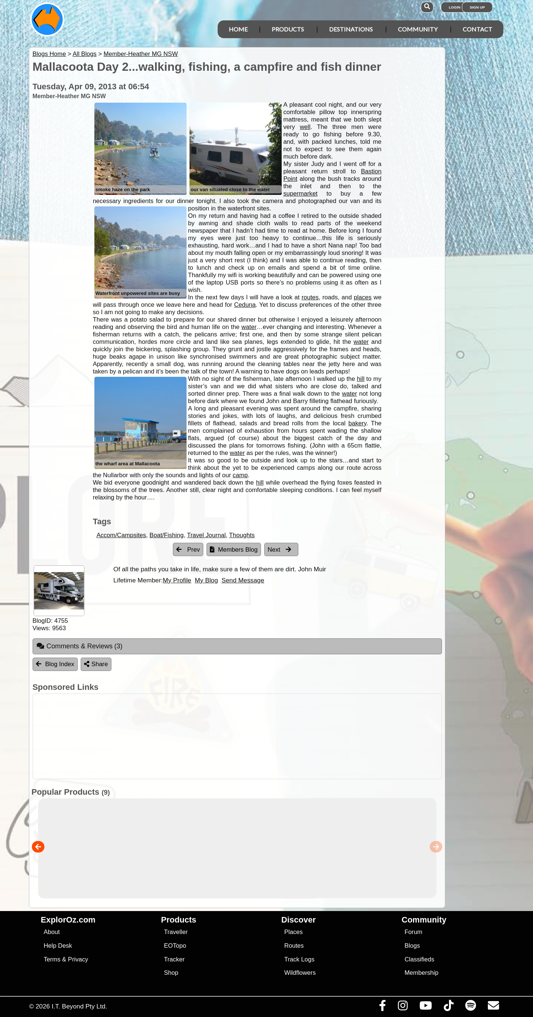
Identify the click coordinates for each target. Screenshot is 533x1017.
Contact (477, 29)
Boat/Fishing (167, 535)
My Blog (206, 580)
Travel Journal (206, 535)
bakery (357, 423)
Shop (171, 972)
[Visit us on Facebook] (382, 1007)
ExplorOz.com (68, 919)
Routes (294, 945)
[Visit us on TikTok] (448, 1007)
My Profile (177, 580)
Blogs (412, 945)
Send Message (242, 580)
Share (96, 664)
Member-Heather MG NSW (141, 53)
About (52, 931)
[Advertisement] (273, 736)
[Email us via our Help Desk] (493, 1007)
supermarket (300, 193)
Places (293, 931)
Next (279, 549)
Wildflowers (300, 972)
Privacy (78, 959)
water (249, 326)
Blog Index (55, 664)
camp (240, 475)
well (305, 126)
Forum (413, 931)
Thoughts (242, 535)
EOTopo (175, 945)
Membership (421, 972)
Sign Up (477, 7)
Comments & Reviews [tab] (79, 646)
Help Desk (58, 945)
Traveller (176, 931)
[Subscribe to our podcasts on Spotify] (470, 1007)
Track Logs (299, 959)
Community (418, 29)
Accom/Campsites (121, 535)
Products (288, 29)
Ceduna (245, 304)
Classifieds (419, 959)
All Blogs (85, 53)
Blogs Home (49, 53)
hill (360, 378)
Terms (52, 959)
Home (238, 29)
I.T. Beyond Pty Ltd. (79, 1006)
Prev (188, 549)
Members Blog (234, 549)
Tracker (174, 959)
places (363, 297)
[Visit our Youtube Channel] (425, 1007)
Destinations (351, 29)
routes (310, 297)
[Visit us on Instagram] (402, 1007)
